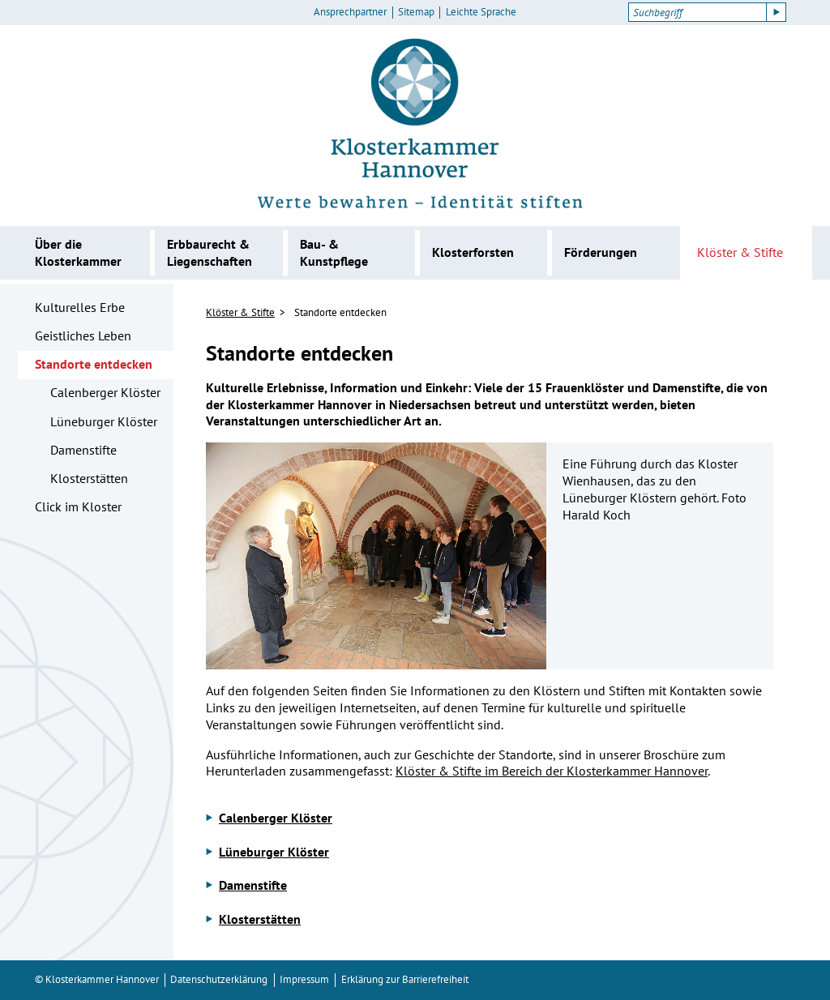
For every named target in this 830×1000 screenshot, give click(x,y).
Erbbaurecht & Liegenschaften (209, 252)
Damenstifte (83, 450)
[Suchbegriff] (697, 12)
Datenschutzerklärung (218, 979)
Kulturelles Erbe (80, 307)
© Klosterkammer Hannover (97, 979)
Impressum (304, 979)
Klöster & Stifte (740, 252)
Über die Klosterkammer (78, 252)
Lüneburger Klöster (103, 421)
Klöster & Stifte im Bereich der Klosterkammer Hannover (552, 771)
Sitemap (416, 12)
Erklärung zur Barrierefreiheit (404, 979)
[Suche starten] (776, 12)
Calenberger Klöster (105, 392)
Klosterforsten (473, 252)
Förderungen (600, 252)
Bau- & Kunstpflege (334, 252)
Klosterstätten (89, 478)
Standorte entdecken (93, 364)
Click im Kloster (78, 506)
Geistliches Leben (83, 335)
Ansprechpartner (350, 12)
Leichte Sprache (481, 12)
